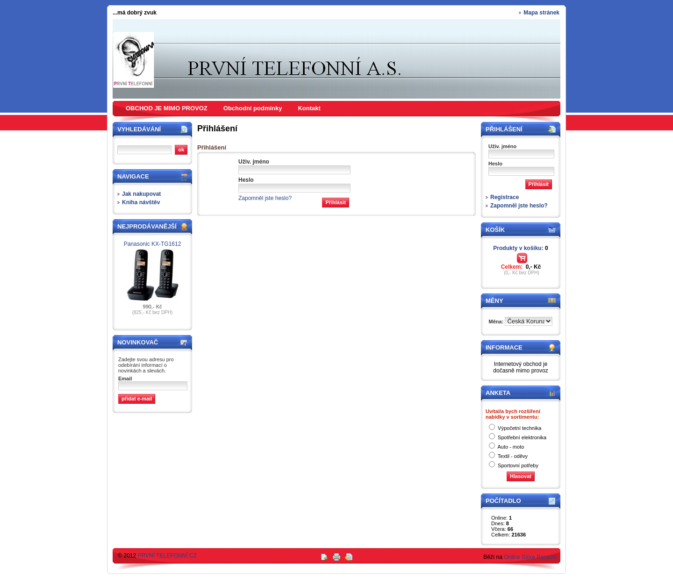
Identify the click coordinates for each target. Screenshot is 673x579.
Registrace (504, 197)
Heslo (246, 180)
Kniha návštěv (141, 202)
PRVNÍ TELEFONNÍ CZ (167, 555)
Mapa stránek (541, 12)
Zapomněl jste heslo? (265, 198)
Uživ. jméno (253, 161)
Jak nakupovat (141, 194)
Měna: (497, 321)
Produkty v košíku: (520, 248)
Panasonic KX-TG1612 (152, 244)
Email (125, 378)
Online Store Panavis (530, 557)
